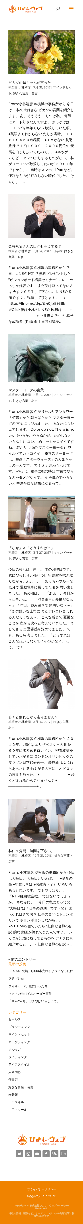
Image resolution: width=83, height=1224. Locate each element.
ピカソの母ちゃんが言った (29, 83)
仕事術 (58, 251)
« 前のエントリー (22, 959)
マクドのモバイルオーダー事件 (30, 994)
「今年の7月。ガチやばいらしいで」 (34, 1001)
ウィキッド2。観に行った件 (27, 986)
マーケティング (19, 1042)
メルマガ (14, 1049)
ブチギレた (16, 978)
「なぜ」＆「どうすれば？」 (31, 548)
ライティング (17, 1057)
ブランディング (19, 1027)
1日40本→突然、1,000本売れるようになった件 (40, 971)
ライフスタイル (19, 1064)
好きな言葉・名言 (25, 93)
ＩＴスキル (16, 1102)
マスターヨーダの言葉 (26, 390)
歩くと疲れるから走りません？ (33, 717)
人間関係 (14, 1072)
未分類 (13, 1095)
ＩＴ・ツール (17, 1110)
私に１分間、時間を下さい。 (31, 851)
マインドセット (19, 1034)
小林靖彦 (24, 87)
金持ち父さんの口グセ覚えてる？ (35, 246)
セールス (14, 1019)
